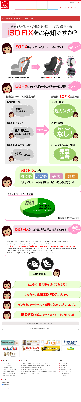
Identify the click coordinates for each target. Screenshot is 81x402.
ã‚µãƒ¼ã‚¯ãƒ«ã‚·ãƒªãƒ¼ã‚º (31, 7)
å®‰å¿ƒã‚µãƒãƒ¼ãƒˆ (53, 2)
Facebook (24, 387)
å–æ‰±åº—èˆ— (7, 397)
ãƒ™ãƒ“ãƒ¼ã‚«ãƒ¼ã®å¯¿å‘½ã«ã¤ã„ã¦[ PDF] (39, 365)
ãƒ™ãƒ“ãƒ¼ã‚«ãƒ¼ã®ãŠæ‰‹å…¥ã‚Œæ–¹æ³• (37, 371)
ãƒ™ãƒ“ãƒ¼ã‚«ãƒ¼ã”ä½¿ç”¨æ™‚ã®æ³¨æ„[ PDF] (39, 368)
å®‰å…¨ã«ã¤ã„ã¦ (9, 375)
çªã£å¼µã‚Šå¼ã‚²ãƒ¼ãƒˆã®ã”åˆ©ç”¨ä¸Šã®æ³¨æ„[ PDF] (43, 373)
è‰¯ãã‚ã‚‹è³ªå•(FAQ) (10, 371)
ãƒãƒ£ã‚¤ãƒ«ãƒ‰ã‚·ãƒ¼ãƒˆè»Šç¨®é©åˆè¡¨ (63, 2)
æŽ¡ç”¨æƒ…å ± (7, 389)
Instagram (24, 385)
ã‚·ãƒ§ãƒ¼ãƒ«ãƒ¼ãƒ (74, 7)
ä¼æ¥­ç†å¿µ (7, 387)
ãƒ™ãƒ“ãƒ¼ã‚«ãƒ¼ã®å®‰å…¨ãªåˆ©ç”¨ (35, 369)
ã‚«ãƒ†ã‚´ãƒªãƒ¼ (42, 2)
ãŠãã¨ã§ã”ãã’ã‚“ (53, 7)
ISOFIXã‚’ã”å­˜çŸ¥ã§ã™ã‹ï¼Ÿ (33, 375)
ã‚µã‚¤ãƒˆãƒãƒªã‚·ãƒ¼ (9, 391)
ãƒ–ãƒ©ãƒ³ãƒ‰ (31, 2)
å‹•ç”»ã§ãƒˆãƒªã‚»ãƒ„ (9, 377)
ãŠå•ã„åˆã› (8, 393)
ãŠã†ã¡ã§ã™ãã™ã (42, 7)
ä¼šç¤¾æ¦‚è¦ (7, 385)
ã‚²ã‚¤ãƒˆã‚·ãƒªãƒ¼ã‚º (20, 7)
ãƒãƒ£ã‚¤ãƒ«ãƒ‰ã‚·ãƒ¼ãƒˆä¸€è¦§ (40, 331)
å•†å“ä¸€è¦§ (20, 2)
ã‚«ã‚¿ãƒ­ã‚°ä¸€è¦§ (7, 369)
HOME (2, 14)
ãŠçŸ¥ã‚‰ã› (7, 395)
